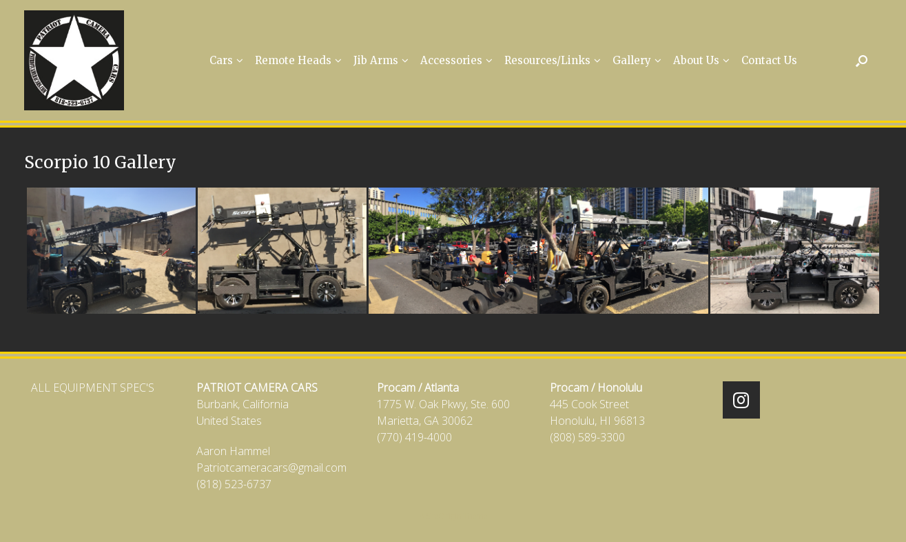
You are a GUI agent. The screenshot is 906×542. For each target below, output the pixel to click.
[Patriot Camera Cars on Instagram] (741, 400)
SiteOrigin (444, 515)
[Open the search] (861, 60)
